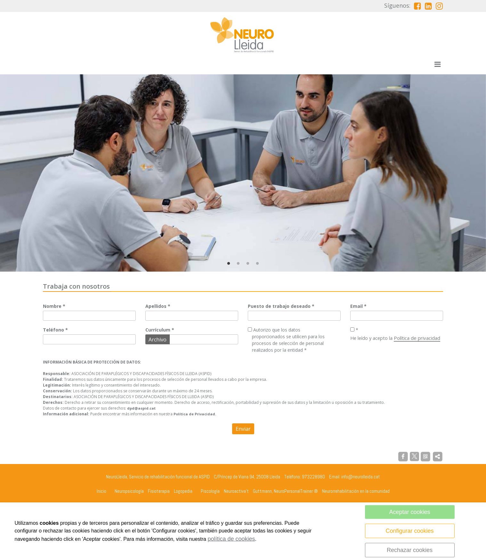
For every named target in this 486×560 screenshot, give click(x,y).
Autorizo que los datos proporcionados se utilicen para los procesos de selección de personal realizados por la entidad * (286, 340)
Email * (358, 306)
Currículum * (159, 330)
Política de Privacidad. (195, 414)
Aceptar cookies (409, 512)
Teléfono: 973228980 (304, 477)
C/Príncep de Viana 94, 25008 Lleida (247, 477)
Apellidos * (157, 306)
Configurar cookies (410, 531)
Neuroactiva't (236, 491)
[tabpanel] (243, 173)
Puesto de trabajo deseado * (281, 306)
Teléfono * (55, 330)
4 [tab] (257, 263)
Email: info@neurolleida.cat (354, 477)
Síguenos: (397, 5)
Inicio (101, 491)
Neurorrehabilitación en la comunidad (356, 491)
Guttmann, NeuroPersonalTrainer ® (285, 491)
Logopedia (183, 491)
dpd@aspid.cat (141, 408)
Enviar (243, 428)
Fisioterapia (159, 491)
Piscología (210, 491)
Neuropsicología (129, 491)
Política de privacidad (417, 338)
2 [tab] (238, 263)
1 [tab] (228, 263)
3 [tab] (248, 263)
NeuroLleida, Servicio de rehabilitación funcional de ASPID (158, 477)
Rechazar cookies (410, 550)
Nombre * (54, 306)
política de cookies (231, 539)
